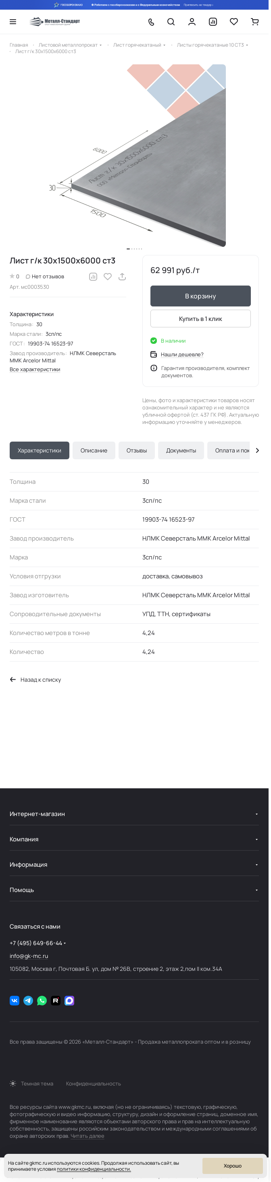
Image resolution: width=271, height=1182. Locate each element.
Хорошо (233, 1165)
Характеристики (39, 450)
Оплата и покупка (238, 450)
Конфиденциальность (93, 1083)
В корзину (200, 296)
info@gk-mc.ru (29, 956)
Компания (24, 839)
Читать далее (87, 1135)
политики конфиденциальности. (94, 1169)
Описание (94, 450)
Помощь (22, 890)
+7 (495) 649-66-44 (36, 943)
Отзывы (137, 450)
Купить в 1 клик (200, 319)
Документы (181, 450)
